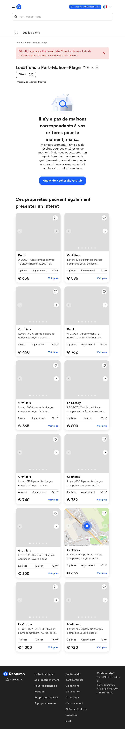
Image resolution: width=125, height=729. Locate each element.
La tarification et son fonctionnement (47, 676)
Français (14, 679)
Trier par (91, 67)
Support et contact (46, 697)
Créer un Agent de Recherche (85, 7)
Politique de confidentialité (74, 676)
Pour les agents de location (46, 688)
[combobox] (62, 16)
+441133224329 (105, 692)
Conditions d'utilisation (73, 688)
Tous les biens (27, 32)
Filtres (25, 74)
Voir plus (53, 278)
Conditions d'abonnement (74, 700)
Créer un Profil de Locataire (76, 712)
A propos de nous (45, 703)
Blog (68, 720)
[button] (56, 231)
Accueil (20, 42)
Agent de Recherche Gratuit (62, 180)
